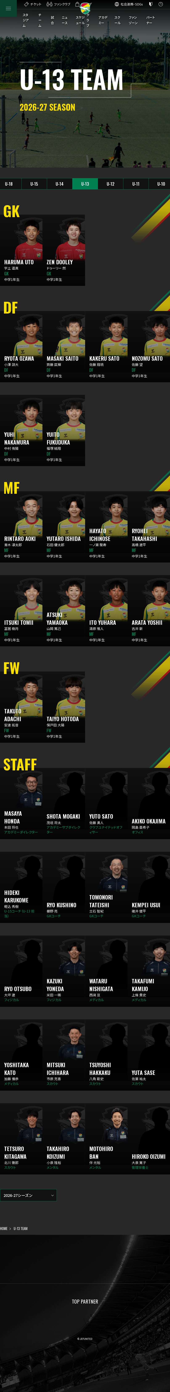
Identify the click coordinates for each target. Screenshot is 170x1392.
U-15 (34, 184)
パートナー (150, 20)
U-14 (59, 184)
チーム (40, 20)
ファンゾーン (133, 20)
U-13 (85, 184)
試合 (52, 20)
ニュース (64, 20)
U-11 (136, 184)
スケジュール (80, 20)
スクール (118, 20)
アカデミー (103, 20)
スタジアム (26, 20)
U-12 (110, 184)
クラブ (87, 20)
